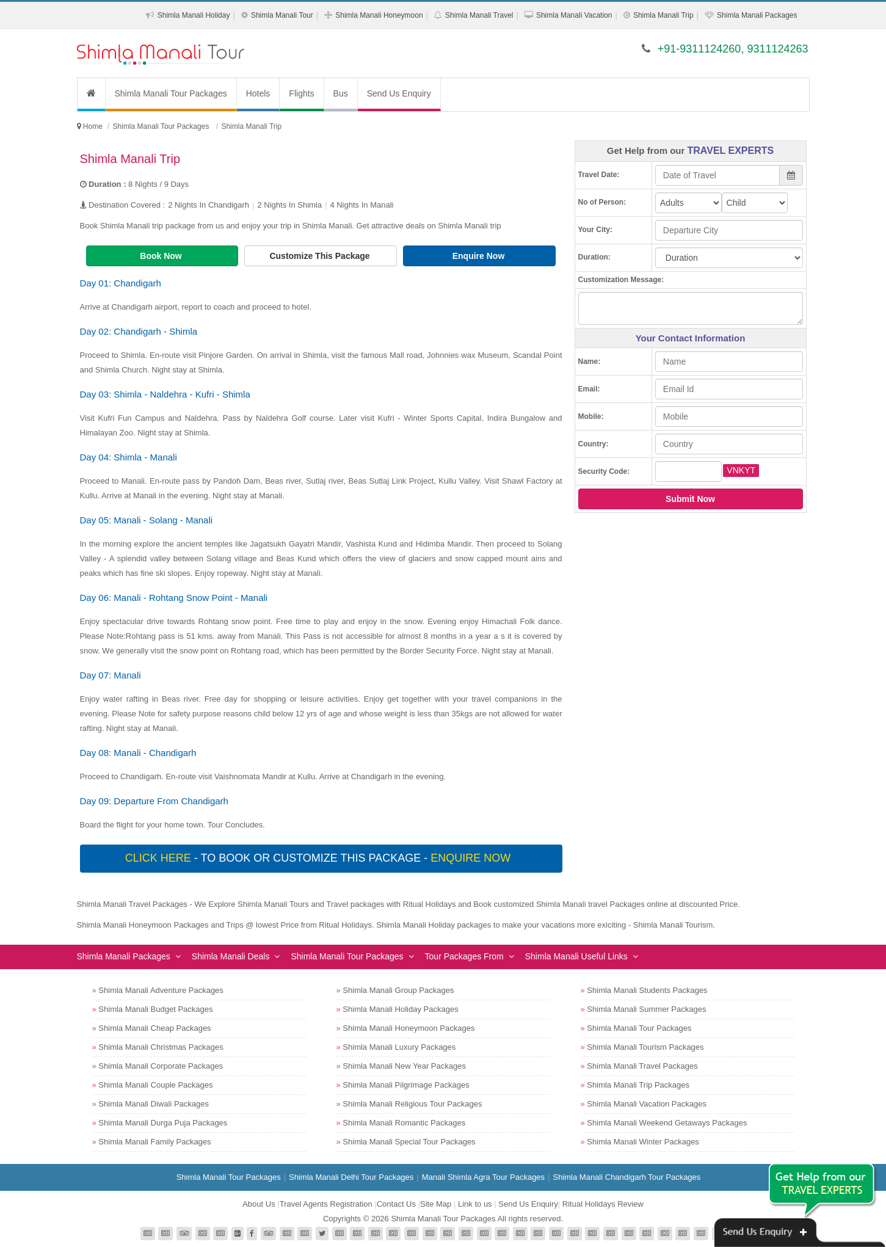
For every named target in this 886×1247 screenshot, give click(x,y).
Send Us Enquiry (399, 93)
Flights (301, 93)
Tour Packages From (464, 956)
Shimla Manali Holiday (194, 15)
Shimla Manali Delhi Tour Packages (351, 1177)
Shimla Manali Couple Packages (155, 1084)
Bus (340, 93)
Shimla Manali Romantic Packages (404, 1122)
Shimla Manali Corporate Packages (160, 1066)
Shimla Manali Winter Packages (643, 1141)
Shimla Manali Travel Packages (642, 1066)
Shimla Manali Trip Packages (638, 1084)
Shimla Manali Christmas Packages (160, 1047)
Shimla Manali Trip (663, 15)
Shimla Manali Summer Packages (646, 1009)
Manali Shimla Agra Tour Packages (483, 1177)
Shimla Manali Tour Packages (171, 93)
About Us (258, 1204)
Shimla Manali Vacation (574, 15)
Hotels (258, 93)
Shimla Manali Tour (282, 15)
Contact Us (396, 1204)
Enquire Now (479, 256)
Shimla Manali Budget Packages (155, 1009)
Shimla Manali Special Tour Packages (409, 1141)
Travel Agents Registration (326, 1204)
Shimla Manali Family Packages (154, 1141)
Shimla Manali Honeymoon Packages (408, 1028)
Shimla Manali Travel (479, 15)
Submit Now (690, 499)
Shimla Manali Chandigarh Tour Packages (626, 1177)
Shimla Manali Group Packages (398, 990)
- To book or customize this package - (319, 858)
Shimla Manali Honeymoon (379, 15)
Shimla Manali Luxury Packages (399, 1047)
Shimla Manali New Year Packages (404, 1066)
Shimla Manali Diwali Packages (153, 1103)
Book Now (162, 256)
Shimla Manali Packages (757, 15)
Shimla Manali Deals (231, 956)
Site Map (435, 1204)
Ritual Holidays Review (603, 1204)
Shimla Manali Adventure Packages (160, 990)
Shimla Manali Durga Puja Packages (162, 1122)
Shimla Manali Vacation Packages (646, 1103)
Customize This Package (320, 256)
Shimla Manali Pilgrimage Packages (406, 1084)
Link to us (475, 1204)
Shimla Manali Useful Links (576, 956)
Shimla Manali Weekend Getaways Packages (667, 1122)
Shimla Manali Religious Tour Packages (412, 1103)
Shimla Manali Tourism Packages (645, 1047)
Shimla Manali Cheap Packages (154, 1028)
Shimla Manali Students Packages (647, 990)
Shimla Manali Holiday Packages (400, 1009)
